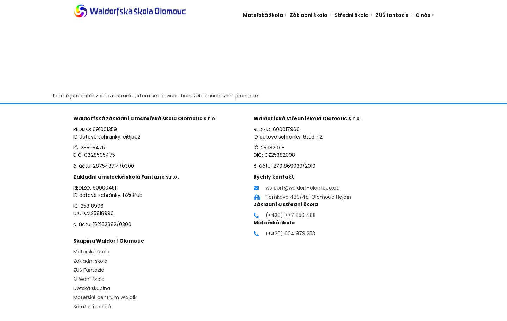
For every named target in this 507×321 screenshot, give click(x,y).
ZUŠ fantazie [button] (394, 15)
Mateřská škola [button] (265, 15)
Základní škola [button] (310, 15)
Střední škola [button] (353, 15)
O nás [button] (424, 15)
